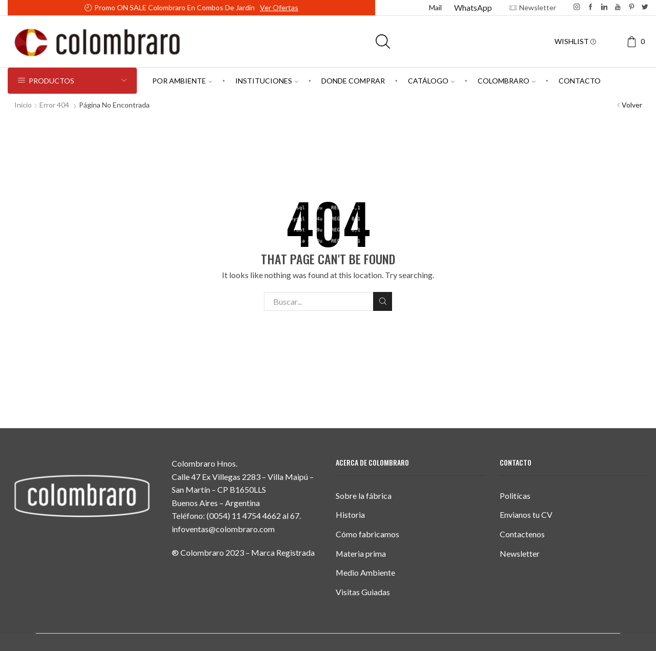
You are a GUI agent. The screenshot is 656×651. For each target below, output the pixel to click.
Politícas (515, 495)
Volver (632, 104)
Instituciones (266, 80)
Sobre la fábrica (364, 495)
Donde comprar (353, 80)
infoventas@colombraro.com (223, 529)
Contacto (580, 80)
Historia (350, 514)
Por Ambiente (182, 80)
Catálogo (431, 80)
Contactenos (522, 534)
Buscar (382, 301)
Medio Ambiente (365, 572)
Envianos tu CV (526, 514)
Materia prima (361, 553)
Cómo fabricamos (367, 534)
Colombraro (507, 80)
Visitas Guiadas (363, 592)
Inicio (23, 104)
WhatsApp (473, 7)
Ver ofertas (279, 7)
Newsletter (520, 553)
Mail (435, 7)
